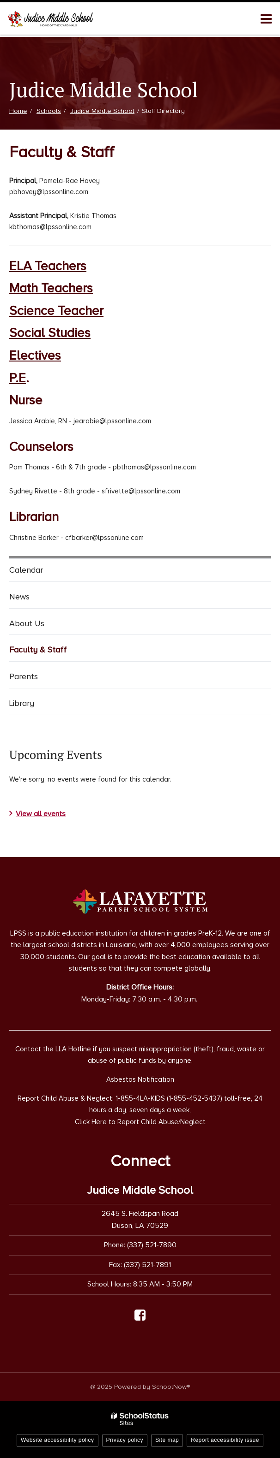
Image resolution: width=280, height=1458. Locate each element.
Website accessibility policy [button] (57, 1440)
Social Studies (50, 333)
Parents (23, 676)
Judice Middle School (102, 111)
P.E (17, 378)
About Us (26, 623)
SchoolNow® (171, 1387)
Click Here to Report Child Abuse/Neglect (140, 1122)
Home (18, 111)
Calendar (26, 570)
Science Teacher (56, 311)
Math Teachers (51, 288)
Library (21, 703)
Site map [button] (167, 1440)
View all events (41, 813)
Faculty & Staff (38, 650)
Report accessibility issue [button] (225, 1440)
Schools (49, 111)
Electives (35, 355)
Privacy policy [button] (124, 1440)
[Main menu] (266, 18)
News (19, 597)
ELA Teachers (47, 266)
